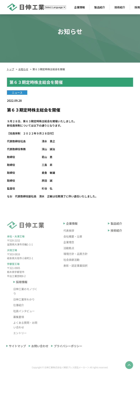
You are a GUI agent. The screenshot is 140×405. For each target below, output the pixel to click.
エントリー (20, 341)
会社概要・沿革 (72, 244)
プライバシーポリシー (68, 354)
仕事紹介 (18, 313)
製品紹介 (116, 231)
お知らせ (23, 69)
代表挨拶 (68, 238)
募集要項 (18, 325)
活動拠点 (68, 256)
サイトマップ (17, 354)
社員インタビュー (24, 319)
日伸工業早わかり (24, 307)
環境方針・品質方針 (75, 262)
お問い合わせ (39, 354)
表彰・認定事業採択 (75, 273)
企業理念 (68, 250)
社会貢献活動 (71, 267)
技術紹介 (116, 238)
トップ (10, 69)
